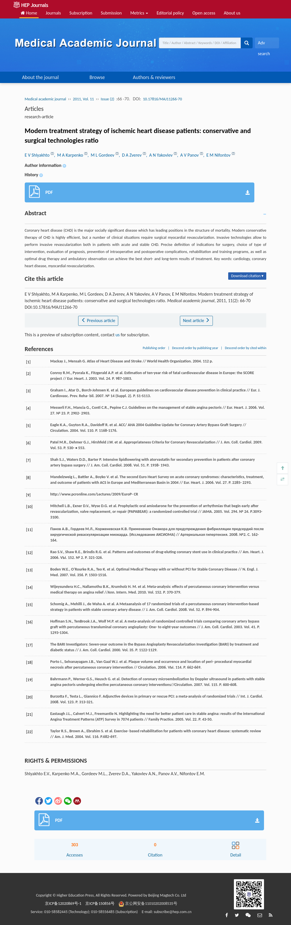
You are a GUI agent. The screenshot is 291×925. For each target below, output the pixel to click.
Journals (53, 13)
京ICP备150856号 (100, 903)
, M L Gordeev (101, 155)
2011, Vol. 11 (83, 99)
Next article (196, 320)
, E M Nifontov (217, 155)
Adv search (264, 44)
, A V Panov (188, 155)
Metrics (139, 13)
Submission (111, 13)
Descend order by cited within (245, 348)
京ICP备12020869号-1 (63, 903)
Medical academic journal (45, 99)
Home (29, 13)
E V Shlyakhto (38, 155)
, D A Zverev (131, 155)
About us (232, 13)
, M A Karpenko (69, 155)
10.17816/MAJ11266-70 (162, 99)
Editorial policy (170, 13)
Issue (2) (108, 99)
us (117, 334)
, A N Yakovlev (160, 155)
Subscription (80, 13)
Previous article (98, 320)
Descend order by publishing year (195, 348)
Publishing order (154, 348)
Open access (203, 13)
